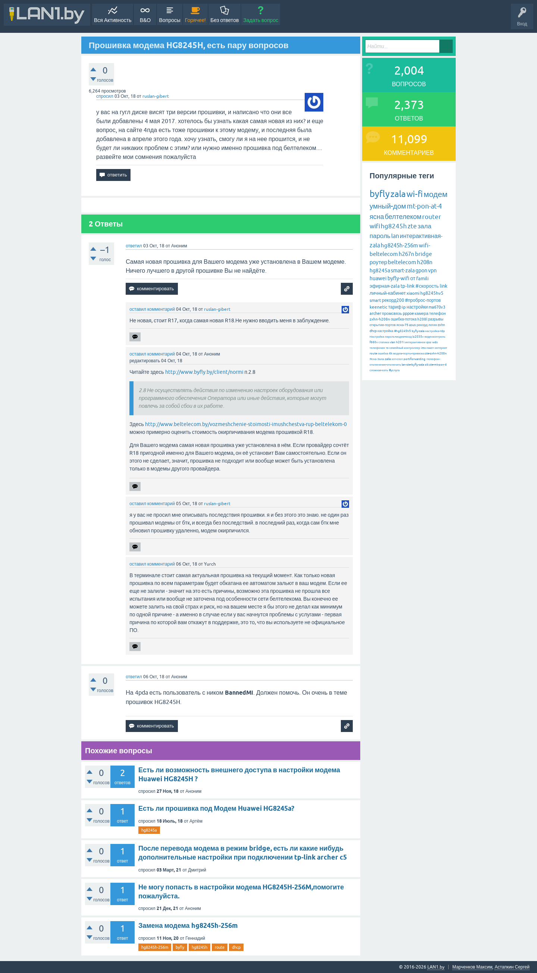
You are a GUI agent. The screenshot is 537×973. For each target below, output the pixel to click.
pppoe (408, 313)
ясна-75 (402, 325)
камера (421, 313)
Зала (380, 359)
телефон (437, 313)
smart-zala (403, 270)
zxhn (441, 325)
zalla (388, 359)
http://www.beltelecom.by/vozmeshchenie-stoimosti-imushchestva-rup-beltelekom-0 (246, 424)
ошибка (383, 353)
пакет (430, 348)
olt (426, 364)
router (431, 216)
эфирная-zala (385, 286)
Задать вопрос (260, 20)
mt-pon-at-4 (424, 206)
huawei (378, 278)
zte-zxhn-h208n (436, 353)
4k (390, 353)
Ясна (373, 359)
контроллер (412, 348)
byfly (180, 947)
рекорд (422, 325)
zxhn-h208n (380, 319)
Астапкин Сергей (512, 967)
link (444, 286)
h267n (406, 254)
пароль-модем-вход (398, 336)
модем (436, 194)
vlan (392, 342)
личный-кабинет (388, 293)
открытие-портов (383, 325)
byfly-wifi (398, 278)
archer (375, 313)
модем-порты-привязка (408, 353)
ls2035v (418, 336)
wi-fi (414, 194)
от (412, 278)
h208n (425, 262)
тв (387, 348)
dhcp (236, 947)
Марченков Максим (472, 967)
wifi (375, 226)
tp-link (408, 286)
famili (422, 278)
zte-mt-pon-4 (438, 364)
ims (423, 348)
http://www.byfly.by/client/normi (204, 372)
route (219, 947)
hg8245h (199, 947)
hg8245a (149, 830)
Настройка (377, 336)
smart (375, 300)
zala (398, 194)
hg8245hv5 (431, 293)
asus (412, 325)
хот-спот (397, 359)
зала (424, 226)
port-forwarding (414, 359)
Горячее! (195, 20)
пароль (380, 236)
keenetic (378, 307)
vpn (432, 270)
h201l (400, 342)
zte (412, 226)
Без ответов (224, 20)
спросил (104, 96)
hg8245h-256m (154, 947)
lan (395, 235)
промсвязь (392, 313)
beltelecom (402, 262)
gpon (421, 270)
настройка (385, 331)
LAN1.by (436, 967)
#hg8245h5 (402, 331)
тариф (394, 307)
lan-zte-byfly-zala (413, 364)
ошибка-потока (404, 319)
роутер (378, 262)
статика (384, 342)
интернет (441, 348)
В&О (145, 20)
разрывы (435, 319)
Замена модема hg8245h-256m (188, 925)
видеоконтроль (434, 336)
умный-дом (388, 206)
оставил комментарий (152, 309)
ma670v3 (436, 307)
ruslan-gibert (155, 96)
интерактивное (415, 342)
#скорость (427, 286)
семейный (396, 348)
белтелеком (403, 216)
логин (432, 325)
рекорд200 (393, 300)
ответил (134, 245)
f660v (374, 342)
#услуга (394, 370)
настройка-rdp (435, 331)
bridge (423, 254)
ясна (377, 216)
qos (428, 342)
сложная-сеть (379, 370)
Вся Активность (112, 20)
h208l (422, 319)
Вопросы (169, 20)
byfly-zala (418, 331)
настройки (417, 307)
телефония (377, 348)
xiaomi (413, 293)
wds (435, 342)
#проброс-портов (423, 300)
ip (404, 307)
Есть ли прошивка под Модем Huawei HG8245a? (216, 808)
